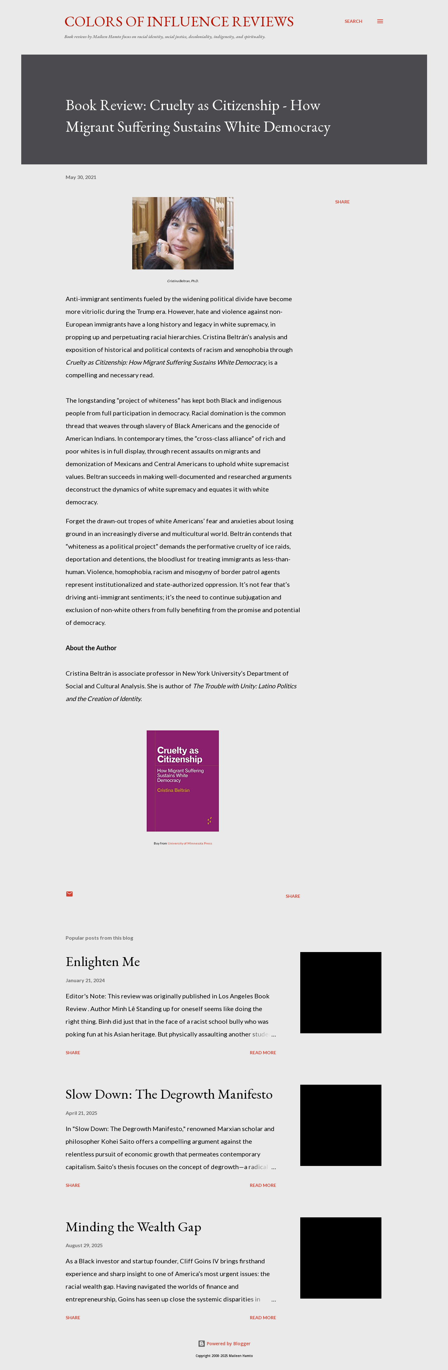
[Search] (353, 21)
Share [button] (342, 201)
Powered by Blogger (224, 1343)
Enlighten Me (103, 961)
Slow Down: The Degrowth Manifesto (169, 1094)
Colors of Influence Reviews (179, 21)
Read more (263, 1052)
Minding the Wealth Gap (133, 1226)
